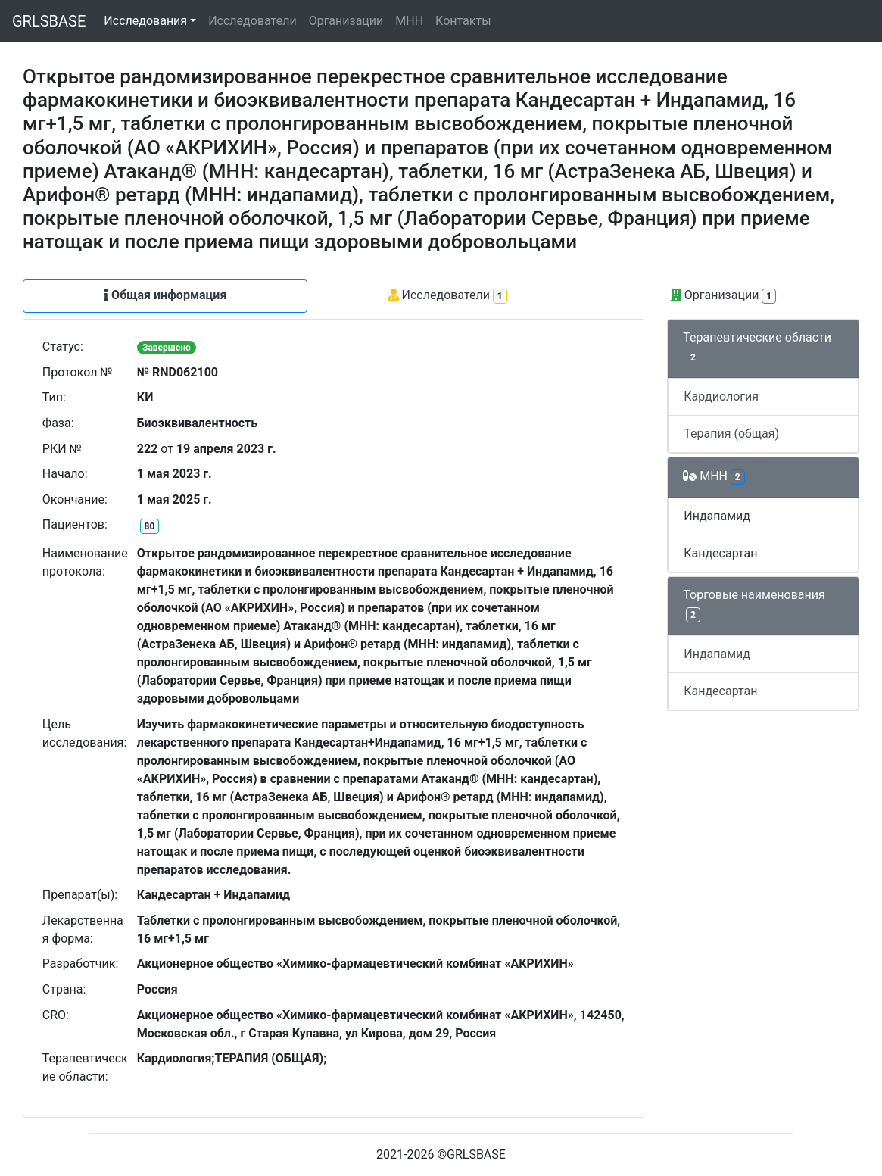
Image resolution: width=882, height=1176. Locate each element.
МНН (409, 21)
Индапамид (717, 516)
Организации (346, 21)
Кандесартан (720, 553)
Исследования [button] (145, 21)
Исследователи (252, 21)
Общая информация (165, 295)
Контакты (463, 21)
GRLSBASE (49, 21)
